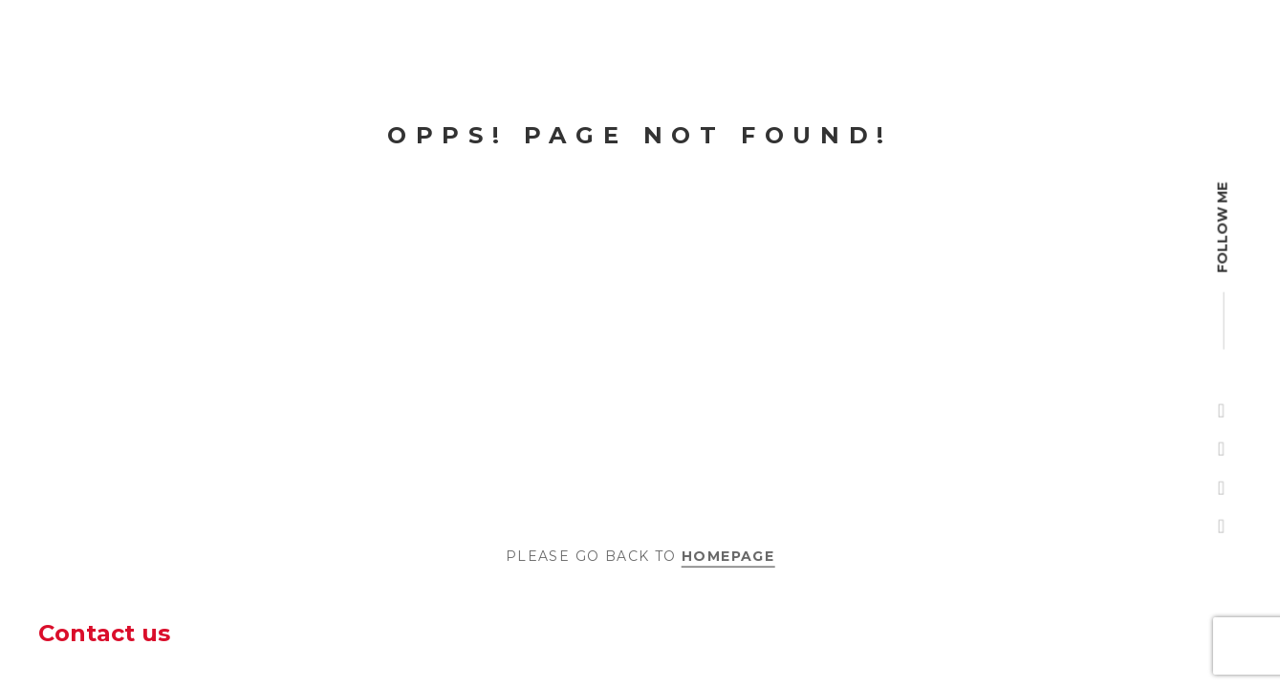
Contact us (104, 633)
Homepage (728, 555)
